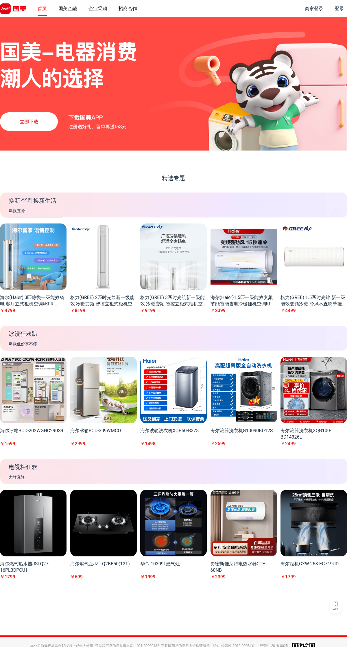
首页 (42, 8)
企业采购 (97, 8)
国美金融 (67, 8)
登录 (339, 8)
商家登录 (314, 8)
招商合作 (128, 8)
